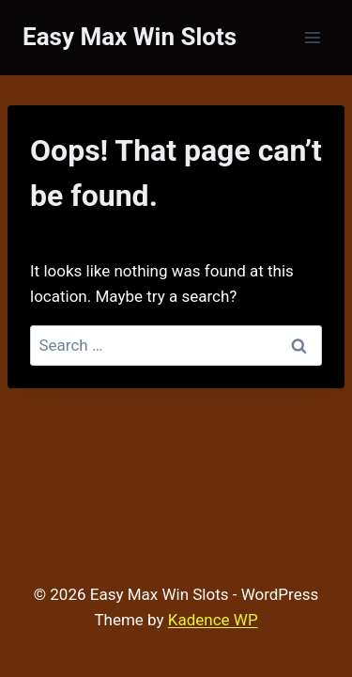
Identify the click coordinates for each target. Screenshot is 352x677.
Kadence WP (213, 619)
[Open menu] (312, 37)
